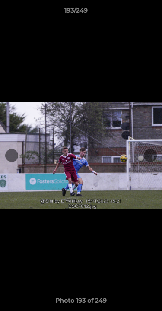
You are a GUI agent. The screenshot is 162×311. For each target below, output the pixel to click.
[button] (131, 12)
